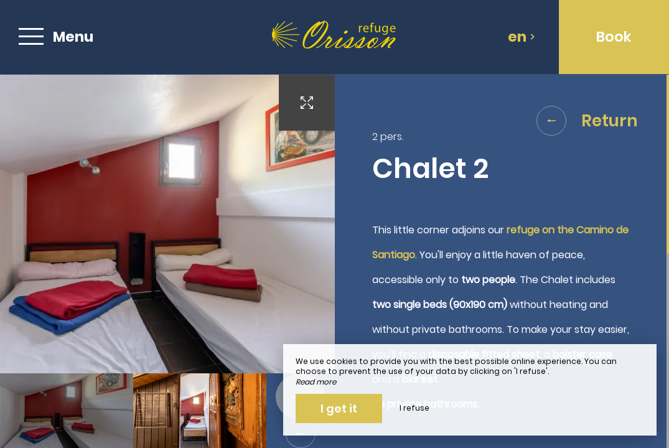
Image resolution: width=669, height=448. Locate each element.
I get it (338, 408)
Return (587, 121)
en (521, 37)
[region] (502, 261)
